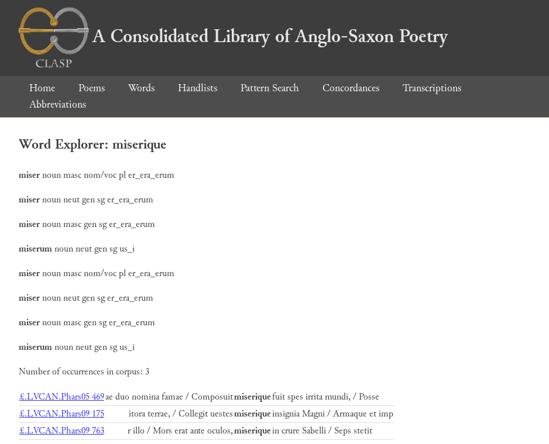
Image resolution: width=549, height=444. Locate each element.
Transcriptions (432, 88)
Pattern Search (270, 88)
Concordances (350, 88)
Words (141, 88)
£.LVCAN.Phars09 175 (61, 414)
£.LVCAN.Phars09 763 (61, 431)
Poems (91, 88)
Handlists (197, 88)
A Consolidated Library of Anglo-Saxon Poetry (233, 36)
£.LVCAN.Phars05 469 (61, 397)
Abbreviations (57, 104)
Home (42, 88)
